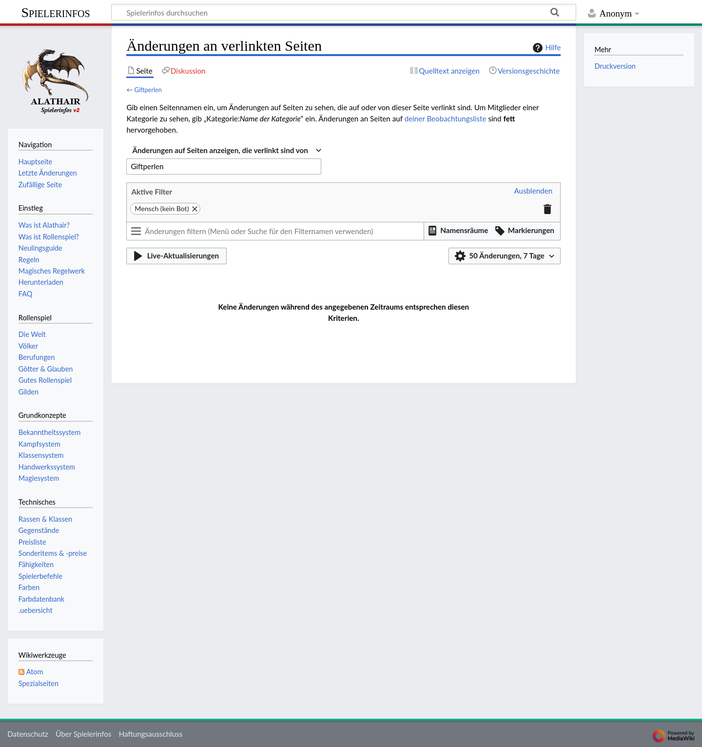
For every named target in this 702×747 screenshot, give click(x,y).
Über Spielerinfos (83, 733)
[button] (533, 191)
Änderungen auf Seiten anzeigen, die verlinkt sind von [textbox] (220, 150)
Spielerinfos (55, 12)
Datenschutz (27, 733)
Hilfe (545, 48)
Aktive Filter (151, 191)
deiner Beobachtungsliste (446, 118)
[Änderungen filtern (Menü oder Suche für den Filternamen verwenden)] (275, 231)
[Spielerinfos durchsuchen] (344, 12)
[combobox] (226, 150)
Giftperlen (147, 90)
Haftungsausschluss (151, 733)
